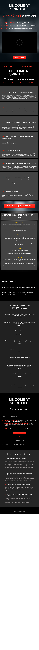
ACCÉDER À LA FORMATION (19, 57)
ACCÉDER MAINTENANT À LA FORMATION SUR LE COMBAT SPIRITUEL (19, 206)
